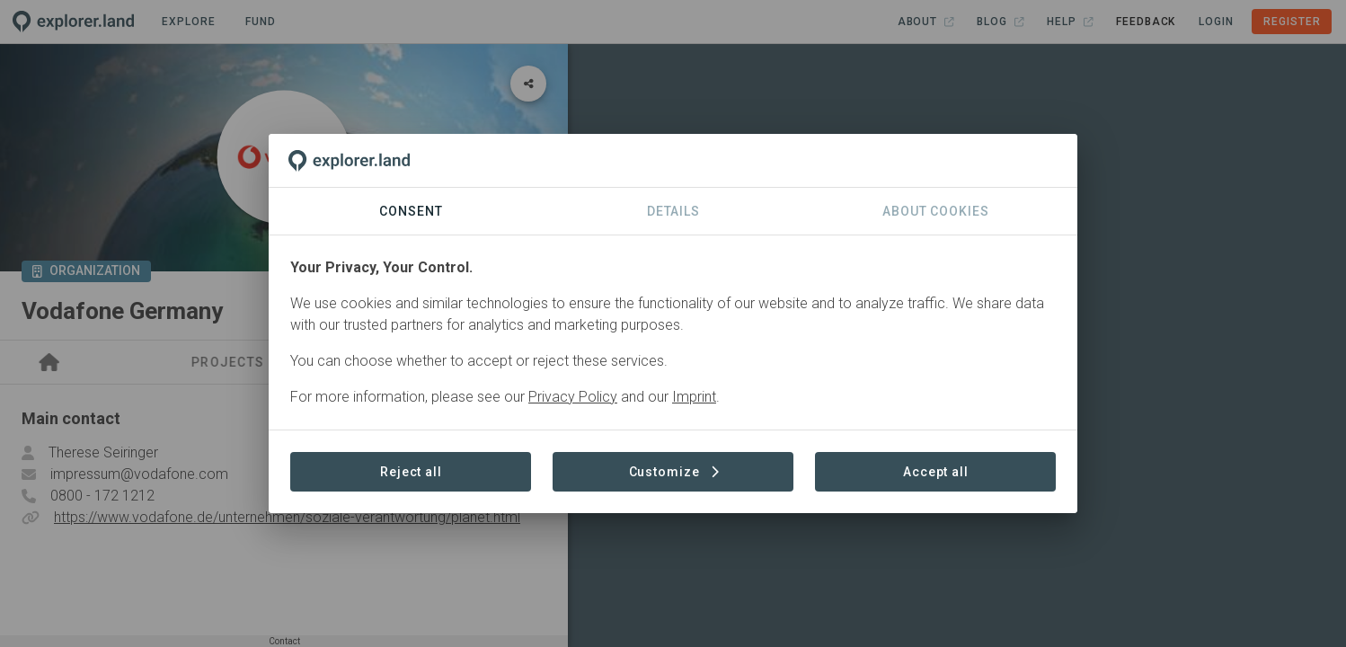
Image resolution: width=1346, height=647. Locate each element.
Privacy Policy (572, 396)
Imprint (694, 396)
